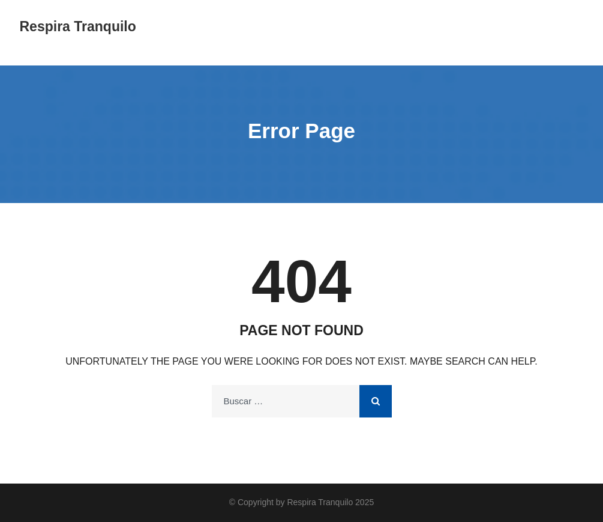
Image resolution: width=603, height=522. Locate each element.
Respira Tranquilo (78, 26)
